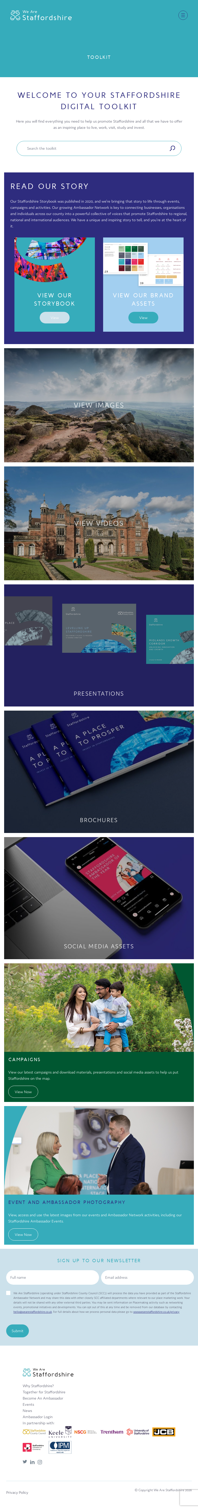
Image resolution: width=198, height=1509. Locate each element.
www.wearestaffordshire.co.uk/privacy (156, 1312)
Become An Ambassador (43, 1398)
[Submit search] (172, 148)
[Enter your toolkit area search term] (94, 148)
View (55, 317)
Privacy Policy (17, 1492)
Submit (17, 1330)
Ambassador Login (38, 1416)
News (27, 1410)
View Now (23, 1091)
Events (28, 1404)
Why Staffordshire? (38, 1385)
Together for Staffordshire (44, 1391)
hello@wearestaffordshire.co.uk (32, 1312)
